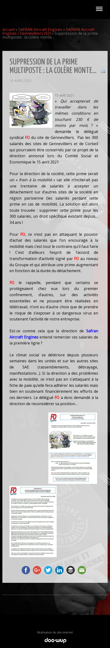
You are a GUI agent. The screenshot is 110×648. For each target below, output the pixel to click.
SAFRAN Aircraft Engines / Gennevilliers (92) (48, 31)
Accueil (8, 29)
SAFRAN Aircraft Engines (40, 29)
